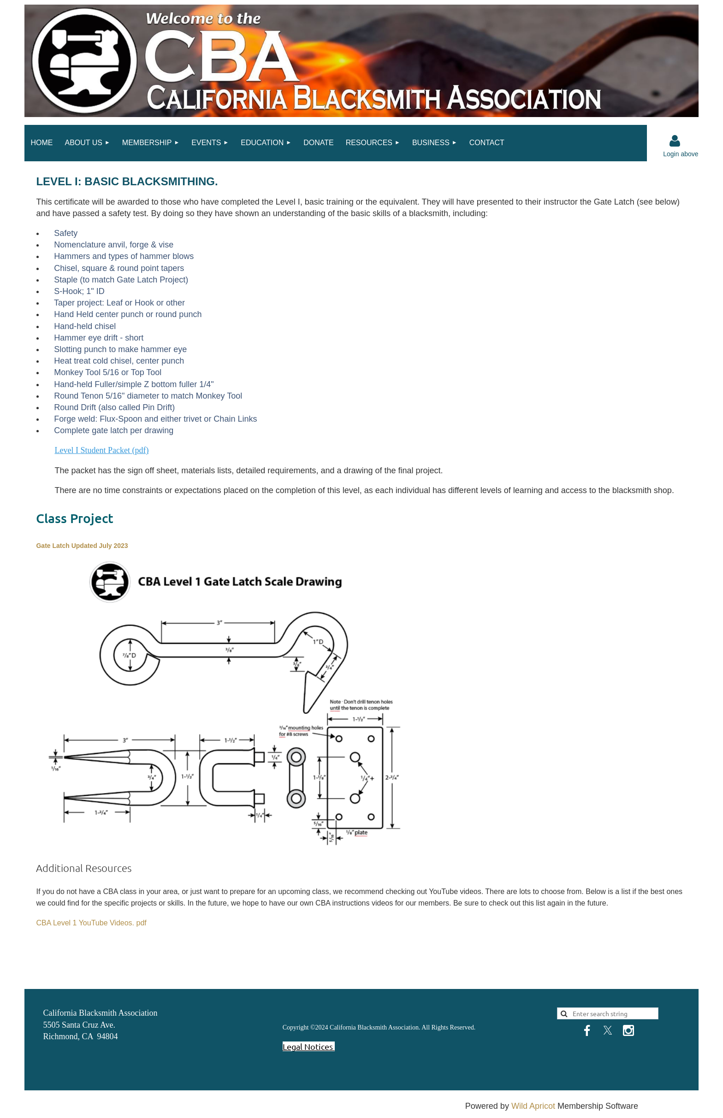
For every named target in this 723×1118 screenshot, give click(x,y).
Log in (675, 141)
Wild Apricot (533, 1106)
